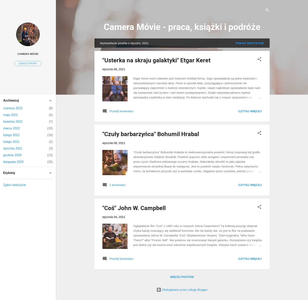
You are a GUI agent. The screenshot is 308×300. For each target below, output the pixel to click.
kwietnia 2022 (12, 121)
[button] (259, 60)
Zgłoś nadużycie (14, 185)
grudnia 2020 (12, 155)
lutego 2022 (11, 135)
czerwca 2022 (13, 108)
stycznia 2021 (12, 148)
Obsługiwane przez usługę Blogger (182, 289)
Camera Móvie (28, 53)
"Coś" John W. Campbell (134, 208)
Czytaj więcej (250, 111)
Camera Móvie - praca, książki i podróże (182, 27)
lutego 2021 (11, 141)
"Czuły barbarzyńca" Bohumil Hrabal (150, 134)
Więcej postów (182, 277)
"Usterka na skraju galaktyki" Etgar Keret (156, 60)
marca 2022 (11, 128)
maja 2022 (10, 115)
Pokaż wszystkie (250, 43)
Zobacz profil (27, 63)
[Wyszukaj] (267, 11)
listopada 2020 (13, 162)
